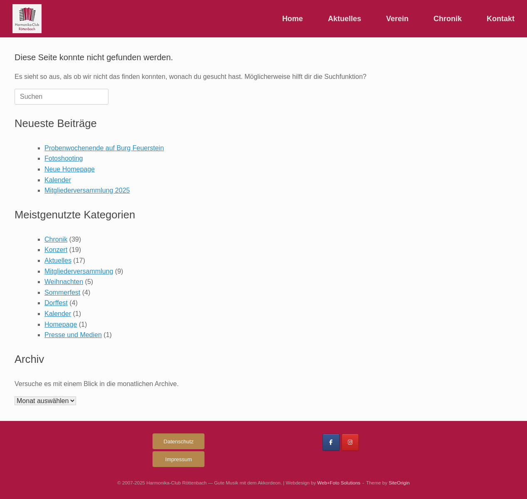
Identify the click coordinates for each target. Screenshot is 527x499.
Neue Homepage (69, 169)
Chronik (447, 19)
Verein (397, 19)
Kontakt (501, 19)
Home (292, 19)
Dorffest (56, 302)
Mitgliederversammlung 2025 (87, 190)
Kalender (57, 179)
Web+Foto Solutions (338, 482)
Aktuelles (344, 19)
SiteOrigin (399, 482)
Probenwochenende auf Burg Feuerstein (104, 148)
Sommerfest (62, 292)
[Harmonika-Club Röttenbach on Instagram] (350, 442)
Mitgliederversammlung (78, 271)
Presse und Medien (73, 334)
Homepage (60, 324)
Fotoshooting (63, 158)
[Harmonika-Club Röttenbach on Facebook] (331, 442)
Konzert (55, 249)
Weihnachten (63, 281)
